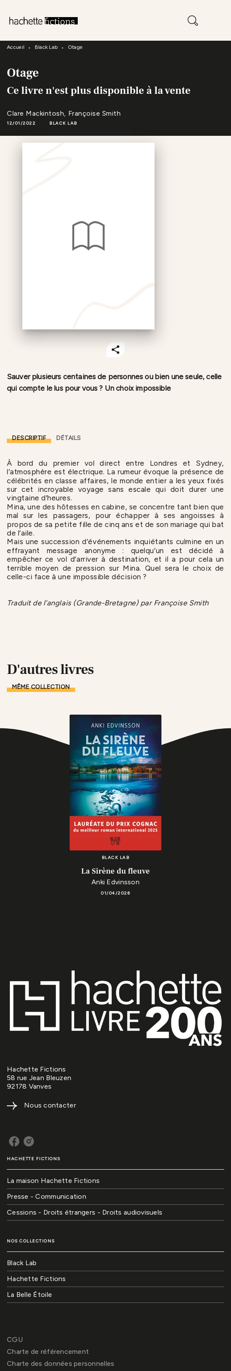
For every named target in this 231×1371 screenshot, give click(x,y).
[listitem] (14, 1141)
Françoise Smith (94, 113)
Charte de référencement (48, 1351)
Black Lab (46, 47)
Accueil (15, 47)
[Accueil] (43, 20)
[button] (63, 123)
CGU (15, 1339)
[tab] (29, 438)
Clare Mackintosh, (37, 113)
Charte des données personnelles (60, 1363)
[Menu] (203, 20)
